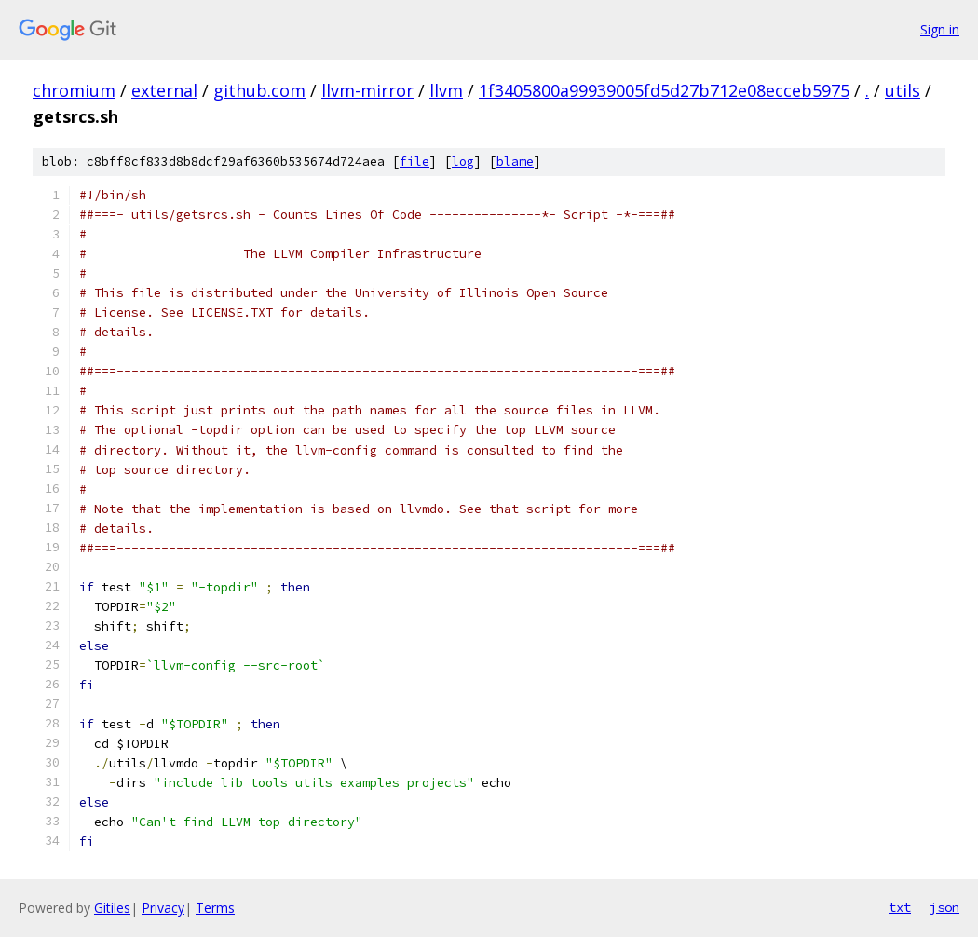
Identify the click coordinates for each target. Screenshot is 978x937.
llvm (446, 90)
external (164, 90)
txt (900, 907)
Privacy (163, 908)
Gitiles (112, 908)
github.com (259, 90)
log (463, 162)
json (944, 907)
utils (902, 90)
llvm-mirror (367, 90)
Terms (215, 908)
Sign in (939, 29)
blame (515, 162)
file (414, 162)
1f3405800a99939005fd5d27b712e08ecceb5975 (664, 90)
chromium (74, 90)
